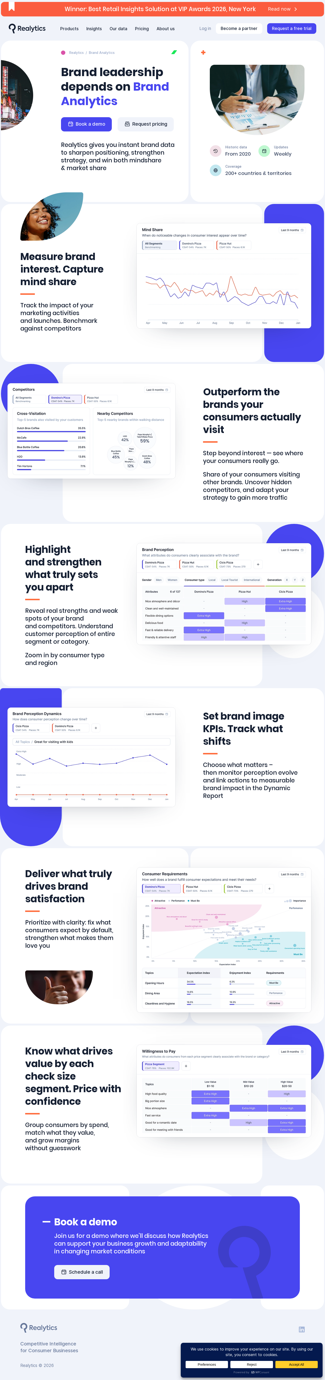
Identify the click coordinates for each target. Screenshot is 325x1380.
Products (69, 28)
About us (166, 28)
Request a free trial (291, 28)
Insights (94, 28)
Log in (205, 28)
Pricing (142, 28)
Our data (118, 28)
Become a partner (239, 28)
